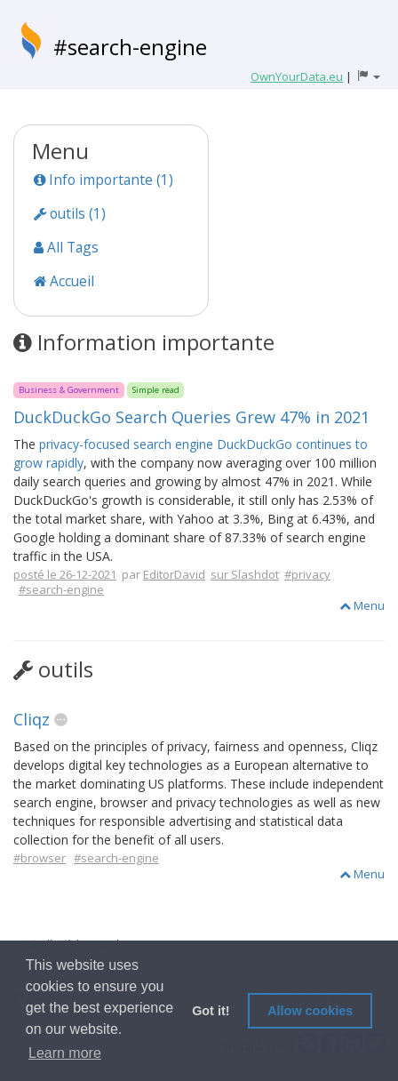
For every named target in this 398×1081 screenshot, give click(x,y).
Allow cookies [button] (310, 1011)
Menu (362, 605)
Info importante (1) (103, 179)
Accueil (64, 281)
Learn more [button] (64, 1053)
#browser (39, 858)
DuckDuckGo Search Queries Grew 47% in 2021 (191, 417)
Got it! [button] (210, 1011)
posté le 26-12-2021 (64, 574)
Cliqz (31, 719)
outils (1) (70, 213)
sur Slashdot (245, 574)
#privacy (307, 574)
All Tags (66, 247)
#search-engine (130, 46)
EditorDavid (174, 574)
